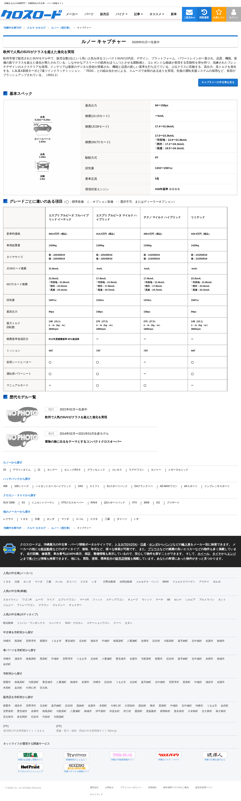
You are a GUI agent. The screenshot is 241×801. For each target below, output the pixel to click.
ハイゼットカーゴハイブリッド (53, 486)
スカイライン (10, 599)
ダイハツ (122, 519)
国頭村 (142, 705)
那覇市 (43, 640)
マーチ (159, 599)
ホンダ (50, 519)
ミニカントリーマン (43, 502)
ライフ (50, 599)
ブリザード (173, 502)
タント (222, 599)
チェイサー (75, 605)
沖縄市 (7, 640)
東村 (152, 705)
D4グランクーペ (144, 486)
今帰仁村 (31, 687)
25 (4, 469)
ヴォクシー (59, 605)
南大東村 (221, 711)
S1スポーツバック (117, 486)
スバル (79, 519)
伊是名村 (114, 711)
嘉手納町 (183, 640)
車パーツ (35, 558)
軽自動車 (47, 549)
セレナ (178, 599)
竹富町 (46, 716)
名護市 (209, 640)
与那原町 (169, 640)
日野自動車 (109, 581)
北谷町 (83, 640)
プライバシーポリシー (130, 787)
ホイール (203, 553)
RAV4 (94, 502)
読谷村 (156, 640)
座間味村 (165, 711)
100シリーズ (21, 486)
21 (39, 469)
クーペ (117, 622)
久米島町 (193, 711)
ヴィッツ (147, 599)
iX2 (158, 502)
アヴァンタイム (22, 469)
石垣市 (35, 716)
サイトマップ (96, 794)
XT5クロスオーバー (72, 502)
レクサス (8, 519)
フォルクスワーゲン (183, 581)
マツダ (65, 519)
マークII (84, 599)
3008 (146, 502)
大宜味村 (130, 705)
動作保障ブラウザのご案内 (176, 787)
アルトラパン (206, 599)
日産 (37, 519)
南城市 (221, 640)
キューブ (133, 599)
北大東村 (207, 711)
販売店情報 (122, 558)
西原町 (18, 640)
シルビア (190, 599)
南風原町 (118, 640)
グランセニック (96, 469)
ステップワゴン (115, 599)
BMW (166, 581)
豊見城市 (70, 640)
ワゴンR (27, 599)
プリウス (154, 549)
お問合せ (109, 787)
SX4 (80, 486)
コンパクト (55, 622)
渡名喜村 (179, 711)
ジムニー (8, 605)
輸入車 (186, 544)
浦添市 (94, 640)
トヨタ (24, 519)
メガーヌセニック (178, 469)
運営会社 (94, 787)
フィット (97, 599)
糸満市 (145, 640)
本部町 (7, 687)
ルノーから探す (12, 462)
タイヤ (216, 553)
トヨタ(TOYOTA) (125, 544)
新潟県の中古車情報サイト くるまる (23, 730)
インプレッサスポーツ (217, 486)
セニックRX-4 (72, 469)
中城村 (105, 640)
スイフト (95, 486)
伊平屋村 (101, 711)
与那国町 (59, 716)
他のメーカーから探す (17, 511)
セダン (128, 622)
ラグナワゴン (136, 469)
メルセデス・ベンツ (147, 581)
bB (168, 599)
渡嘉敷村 (151, 711)
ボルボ (217, 581)
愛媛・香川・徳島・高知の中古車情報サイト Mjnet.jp (86, 730)
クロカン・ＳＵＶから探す (19, 495)
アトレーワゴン (26, 605)
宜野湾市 (31, 640)
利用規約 (152, 787)
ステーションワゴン (98, 622)
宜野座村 (8, 711)
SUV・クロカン (74, 622)
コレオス (117, 469)
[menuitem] (31, 14)
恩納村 (80, 705)
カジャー (156, 469)
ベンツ (168, 544)
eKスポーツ (191, 486)
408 (5, 486)
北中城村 (197, 640)
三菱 (107, 519)
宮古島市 (8, 716)
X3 (23, 502)
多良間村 (22, 716)
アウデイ (204, 581)
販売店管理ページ (203, 787)
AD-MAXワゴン (168, 486)
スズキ (94, 519)
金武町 (7, 664)
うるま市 (56, 640)
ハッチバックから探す (17, 478)
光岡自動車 (126, 581)
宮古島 (43, 687)
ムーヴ (39, 599)
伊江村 (127, 711)
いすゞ (137, 519)
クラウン (44, 605)
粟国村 (138, 711)
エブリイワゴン (67, 599)
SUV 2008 (9, 502)
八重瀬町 (132, 640)
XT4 (134, 502)
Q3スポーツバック (114, 502)
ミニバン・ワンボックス (31, 622)
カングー (52, 469)
